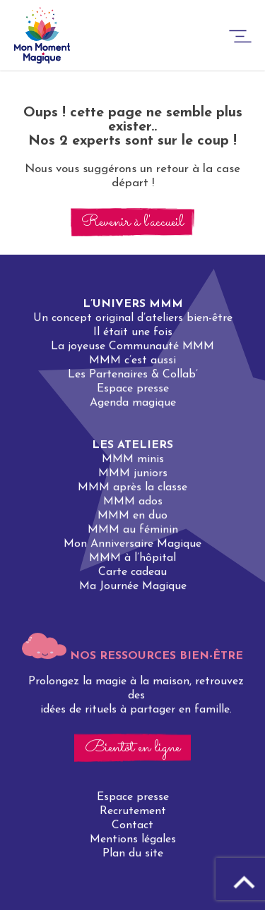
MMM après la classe (132, 487)
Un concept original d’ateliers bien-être (132, 318)
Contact (132, 826)
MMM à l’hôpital (132, 558)
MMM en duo (132, 515)
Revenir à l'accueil (132, 222)
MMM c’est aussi (132, 360)
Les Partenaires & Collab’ (133, 374)
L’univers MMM (133, 304)
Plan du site (132, 854)
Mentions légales (133, 840)
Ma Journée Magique (133, 586)
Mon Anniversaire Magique (132, 544)
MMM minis (133, 459)
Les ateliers (132, 445)
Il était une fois (132, 332)
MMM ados (133, 501)
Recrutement (133, 812)
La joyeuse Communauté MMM (132, 346)
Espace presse (133, 388)
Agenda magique (133, 402)
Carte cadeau (132, 572)
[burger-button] (240, 38)
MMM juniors (132, 473)
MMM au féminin (133, 529)
